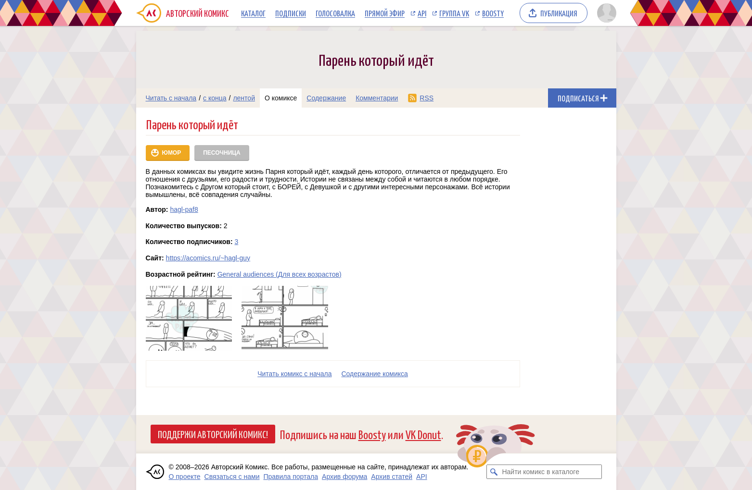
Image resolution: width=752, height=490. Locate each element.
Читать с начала (171, 98)
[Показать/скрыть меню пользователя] (605, 13)
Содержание (326, 98)
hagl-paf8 (184, 209)
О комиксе (281, 98)
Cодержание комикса (375, 374)
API (422, 13)
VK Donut (423, 434)
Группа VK (454, 13)
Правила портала (290, 476)
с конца (215, 98)
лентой (244, 98)
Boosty (493, 13)
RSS (426, 98)
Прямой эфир (385, 13)
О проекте (185, 476)
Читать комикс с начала (294, 374)
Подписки (290, 13)
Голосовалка (335, 13)
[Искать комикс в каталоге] (493, 471)
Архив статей (391, 476)
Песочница (221, 152)
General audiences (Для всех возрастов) (279, 274)
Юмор (171, 152)
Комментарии (377, 98)
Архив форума (344, 476)
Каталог (253, 13)
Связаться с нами (232, 476)
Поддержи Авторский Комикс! (213, 434)
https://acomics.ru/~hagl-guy (208, 258)
